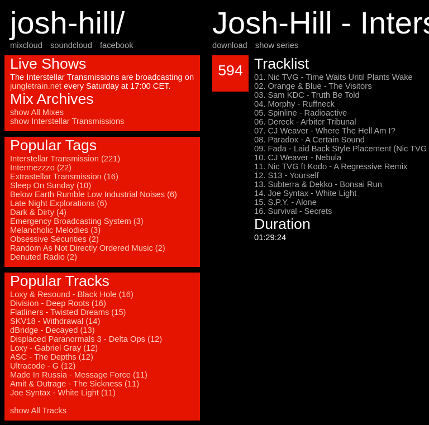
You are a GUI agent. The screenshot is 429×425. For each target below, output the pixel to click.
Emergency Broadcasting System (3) (77, 221)
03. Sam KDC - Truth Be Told (307, 94)
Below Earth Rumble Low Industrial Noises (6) (93, 194)
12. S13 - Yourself (286, 175)
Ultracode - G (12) (42, 365)
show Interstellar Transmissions (67, 121)
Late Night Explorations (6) (58, 203)
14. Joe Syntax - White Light (305, 193)
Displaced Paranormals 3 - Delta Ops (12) (86, 339)
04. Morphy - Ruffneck (294, 103)
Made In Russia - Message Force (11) (78, 374)
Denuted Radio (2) (43, 256)
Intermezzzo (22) (41, 167)
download (229, 45)
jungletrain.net (35, 86)
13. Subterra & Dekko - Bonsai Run (318, 184)
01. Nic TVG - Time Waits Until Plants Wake (333, 77)
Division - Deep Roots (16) (58, 303)
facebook (116, 45)
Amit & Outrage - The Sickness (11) (74, 383)
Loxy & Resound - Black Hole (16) (72, 294)
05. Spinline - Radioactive (300, 112)
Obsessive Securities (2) (54, 239)
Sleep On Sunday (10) (50, 185)
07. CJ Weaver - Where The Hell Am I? (324, 130)
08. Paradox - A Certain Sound (309, 139)
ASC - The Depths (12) (51, 356)
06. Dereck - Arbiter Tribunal (305, 121)
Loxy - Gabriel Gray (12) (54, 347)
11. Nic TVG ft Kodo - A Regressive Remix (330, 166)
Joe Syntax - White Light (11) (63, 392)
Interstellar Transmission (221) (65, 158)
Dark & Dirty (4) (38, 212)
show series (276, 45)
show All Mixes (37, 112)
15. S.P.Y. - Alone (285, 202)
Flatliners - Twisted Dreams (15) (68, 312)
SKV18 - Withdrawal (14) (55, 321)
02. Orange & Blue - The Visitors (312, 86)
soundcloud (71, 45)
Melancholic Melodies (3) (55, 230)
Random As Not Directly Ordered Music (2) (87, 247)
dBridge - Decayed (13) (52, 330)
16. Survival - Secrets (293, 211)
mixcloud (26, 45)
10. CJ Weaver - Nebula (297, 157)
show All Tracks (38, 410)
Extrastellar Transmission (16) (64, 176)
